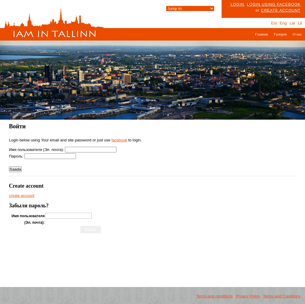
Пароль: (16, 156)
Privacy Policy (248, 296)
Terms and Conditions (282, 296)
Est (274, 23)
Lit (300, 23)
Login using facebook (274, 4)
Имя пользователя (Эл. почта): (36, 149)
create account (281, 10)
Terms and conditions (214, 296)
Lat (292, 23)
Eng (283, 23)
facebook (119, 140)
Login (237, 4)
